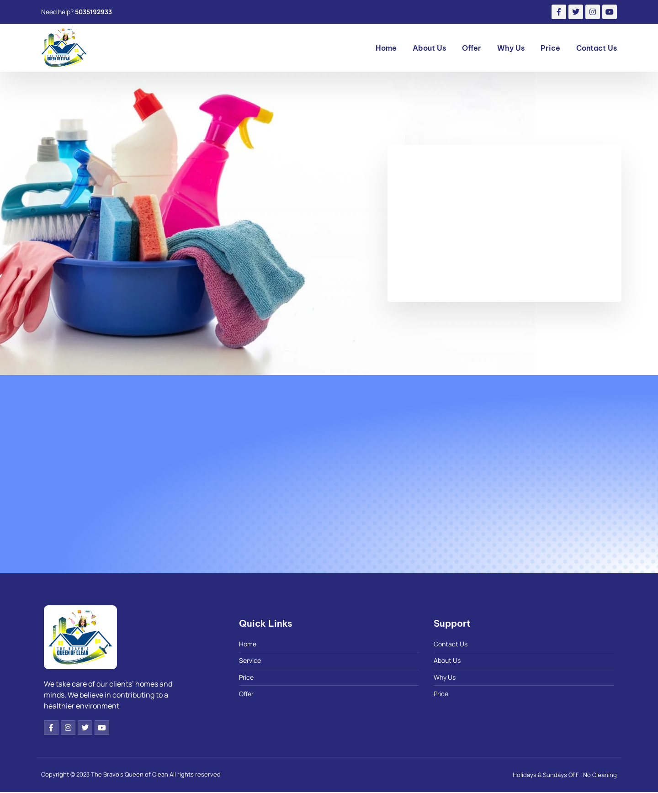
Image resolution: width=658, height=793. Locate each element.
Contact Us (596, 48)
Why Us (511, 48)
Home (386, 48)
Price (550, 48)
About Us (429, 48)
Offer (471, 48)
